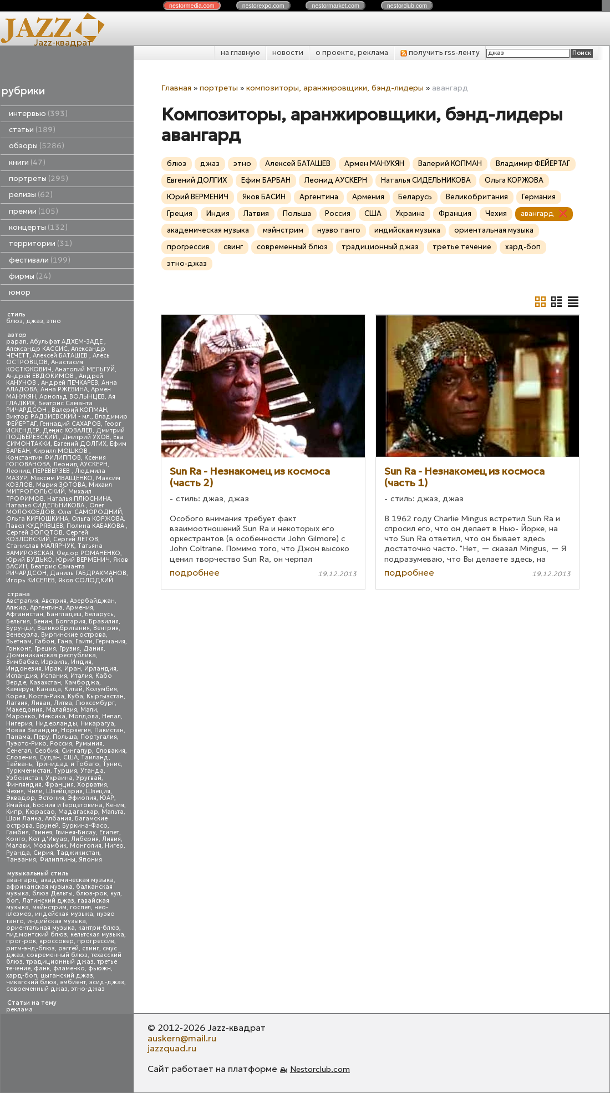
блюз (14, 321)
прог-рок (21, 941)
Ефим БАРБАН (266, 180)
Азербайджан (92, 601)
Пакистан (109, 730)
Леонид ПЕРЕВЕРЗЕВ (39, 471)
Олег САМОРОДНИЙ (90, 512)
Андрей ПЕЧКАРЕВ (69, 382)
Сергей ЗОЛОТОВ (34, 532)
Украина (59, 778)
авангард (21, 880)
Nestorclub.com (320, 1069)
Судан (49, 757)
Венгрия (106, 628)
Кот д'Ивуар (48, 839)
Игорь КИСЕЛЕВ (30, 580)
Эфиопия (82, 798)
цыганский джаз (66, 975)
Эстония (51, 798)
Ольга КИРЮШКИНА (37, 518)
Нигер (114, 845)
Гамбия (17, 832)
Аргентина (46, 607)
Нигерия (19, 723)
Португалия (98, 737)
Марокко (20, 716)
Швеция (98, 791)
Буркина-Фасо (85, 825)
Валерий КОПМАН (79, 410)
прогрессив (95, 941)
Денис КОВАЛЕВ (68, 430)
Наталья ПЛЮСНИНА (79, 498)
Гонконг (18, 648)
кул (115, 893)
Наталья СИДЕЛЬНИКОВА (46, 505)
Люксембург (95, 703)
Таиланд (95, 757)
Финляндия (24, 784)
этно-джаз (88, 989)
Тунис (112, 764)
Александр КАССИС (37, 348)
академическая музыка (77, 880)
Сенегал (18, 750)
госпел (80, 907)
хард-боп (21, 975)
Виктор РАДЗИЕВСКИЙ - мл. (49, 416)
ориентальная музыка (40, 927)
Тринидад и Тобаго (67, 764)
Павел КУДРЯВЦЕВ (34, 526)
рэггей (68, 948)
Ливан (40, 703)
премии (33, 211)
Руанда (18, 853)
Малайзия (61, 709)
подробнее (195, 572)
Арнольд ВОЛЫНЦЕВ (72, 396)
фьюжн (99, 968)
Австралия (22, 601)
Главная (176, 88)
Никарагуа (97, 723)
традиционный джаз (60, 961)
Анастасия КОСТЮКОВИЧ (44, 365)
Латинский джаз (48, 900)
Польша (65, 737)
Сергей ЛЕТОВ (75, 539)
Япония (90, 859)
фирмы (30, 276)
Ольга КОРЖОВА (98, 518)
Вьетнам (19, 641)
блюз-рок (91, 893)
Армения (79, 607)
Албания (58, 818)
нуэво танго (338, 230)
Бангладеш (64, 614)
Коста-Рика (46, 696)
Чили (35, 791)
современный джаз (37, 989)
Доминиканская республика (51, 655)
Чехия (15, 791)
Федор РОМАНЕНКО (88, 553)
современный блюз (57, 955)
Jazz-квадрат (63, 42)
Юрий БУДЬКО (29, 559)
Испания (53, 675)
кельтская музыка (97, 934)
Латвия (17, 703)
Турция (65, 770)
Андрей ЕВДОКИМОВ (40, 376)
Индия (81, 662)
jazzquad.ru (172, 1048)
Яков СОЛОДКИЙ (85, 580)
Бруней (47, 825)
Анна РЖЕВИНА (64, 389)
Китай (73, 689)
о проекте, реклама (352, 52)
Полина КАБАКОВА (96, 526)
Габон (44, 641)
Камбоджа (81, 682)
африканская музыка (39, 886)
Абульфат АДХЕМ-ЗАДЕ (67, 341)
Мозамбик (50, 845)
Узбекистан (24, 778)
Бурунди (20, 628)
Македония (24, 709)
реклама (19, 1009)
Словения (21, 757)
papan (16, 341)
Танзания (21, 859)
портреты (38, 178)
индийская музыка (56, 921)
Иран (72, 668)
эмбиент (73, 982)
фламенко (69, 968)
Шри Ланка (24, 818)
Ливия (111, 839)
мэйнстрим (49, 907)
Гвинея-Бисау (75, 832)
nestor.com (192, 5)
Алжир (16, 607)
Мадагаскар (78, 811)
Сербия (46, 750)
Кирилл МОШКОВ (61, 451)
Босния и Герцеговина (68, 805)
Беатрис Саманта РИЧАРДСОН (49, 407)
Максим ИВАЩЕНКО (61, 478)
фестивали (39, 260)
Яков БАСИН (264, 197)
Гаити (84, 641)
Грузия (69, 648)
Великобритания (63, 628)
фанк (42, 968)
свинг (90, 948)
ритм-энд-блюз (30, 948)
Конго (16, 839)
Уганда (92, 770)
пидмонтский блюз (36, 934)
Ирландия (100, 668)
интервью (38, 113)
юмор (19, 292)
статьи (32, 129)
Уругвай (88, 778)
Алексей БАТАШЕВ (61, 355)
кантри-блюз (98, 927)
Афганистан (24, 614)
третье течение (462, 246)
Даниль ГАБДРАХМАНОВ (88, 573)
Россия (61, 743)
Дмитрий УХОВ (86, 437)
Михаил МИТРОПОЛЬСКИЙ (59, 488)
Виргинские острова (73, 634)
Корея (16, 696)
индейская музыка (64, 914)
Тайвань (19, 764)
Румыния (89, 743)
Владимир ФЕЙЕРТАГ (533, 163)
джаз (34, 321)
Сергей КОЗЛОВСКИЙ (47, 536)
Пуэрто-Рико (26, 743)
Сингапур (77, 750)
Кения (115, 805)
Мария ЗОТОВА (60, 484)
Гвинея (42, 832)
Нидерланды (56, 723)
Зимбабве (22, 662)
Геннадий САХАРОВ (70, 423)
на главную (240, 52)
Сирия (43, 853)
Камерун (19, 689)
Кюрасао (40, 811)
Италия (81, 675)
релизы (31, 194)
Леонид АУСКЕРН (80, 464)
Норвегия (76, 730)
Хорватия (92, 784)
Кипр (14, 811)
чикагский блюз (31, 982)
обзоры (36, 145)
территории (40, 243)
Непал (111, 716)
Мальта (112, 811)
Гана (65, 641)
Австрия (54, 601)
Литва (63, 703)
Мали (88, 709)
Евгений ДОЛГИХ (80, 443)
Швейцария (64, 791)
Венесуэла (22, 634)
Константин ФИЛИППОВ (43, 457)
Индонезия (24, 668)
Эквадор (20, 798)
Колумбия (101, 689)
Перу (41, 737)
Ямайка (17, 805)
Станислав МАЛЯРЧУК (40, 546)
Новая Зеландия (32, 730)
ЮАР (107, 798)
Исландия (21, 675)
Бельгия (18, 621)
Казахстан (45, 682)
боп (12, 900)
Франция (59, 784)
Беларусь (99, 614)
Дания (93, 648)
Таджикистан (78, 853)
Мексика (52, 716)
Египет (109, 832)
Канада (49, 689)
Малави (18, 845)
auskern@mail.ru (182, 1038)
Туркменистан (28, 770)
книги (27, 162)
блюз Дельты (52, 893)
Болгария (70, 621)
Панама (18, 737)
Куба (75, 696)
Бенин (42, 621)
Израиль (54, 662)
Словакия (110, 750)
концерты (38, 227)
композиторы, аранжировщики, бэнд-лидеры (335, 88)
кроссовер (56, 941)
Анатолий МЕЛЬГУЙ (85, 369)
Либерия (85, 839)
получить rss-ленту (440, 52)
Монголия (85, 845)
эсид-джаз (106, 982)
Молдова (84, 716)
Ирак (53, 668)
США (70, 757)
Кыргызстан (105, 696)
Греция (45, 648)
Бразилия (104, 621)
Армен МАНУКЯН (374, 163)
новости (287, 52)
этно (54, 321)
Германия (110, 641)
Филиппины (57, 859)
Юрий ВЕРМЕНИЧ (83, 559)
